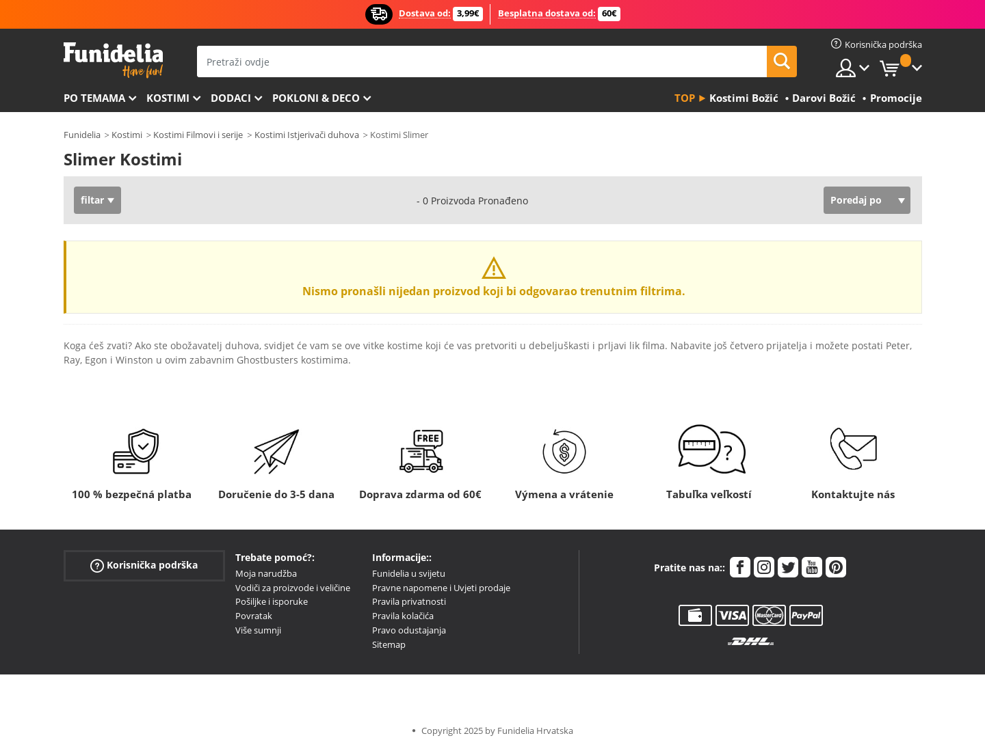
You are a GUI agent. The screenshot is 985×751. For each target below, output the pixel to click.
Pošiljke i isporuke (271, 601)
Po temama (94, 98)
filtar (92, 199)
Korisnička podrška (144, 565)
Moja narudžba (266, 573)
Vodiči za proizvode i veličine (292, 588)
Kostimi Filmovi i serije (198, 134)
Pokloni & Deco (316, 98)
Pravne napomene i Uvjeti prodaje (441, 588)
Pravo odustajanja (409, 630)
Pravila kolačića (403, 616)
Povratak (253, 616)
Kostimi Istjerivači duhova (306, 134)
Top (684, 98)
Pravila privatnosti (409, 601)
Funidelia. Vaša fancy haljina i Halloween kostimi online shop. (113, 60)
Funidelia (82, 134)
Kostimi (167, 98)
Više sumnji (258, 630)
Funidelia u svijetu (408, 573)
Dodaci (231, 98)
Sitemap (389, 644)
